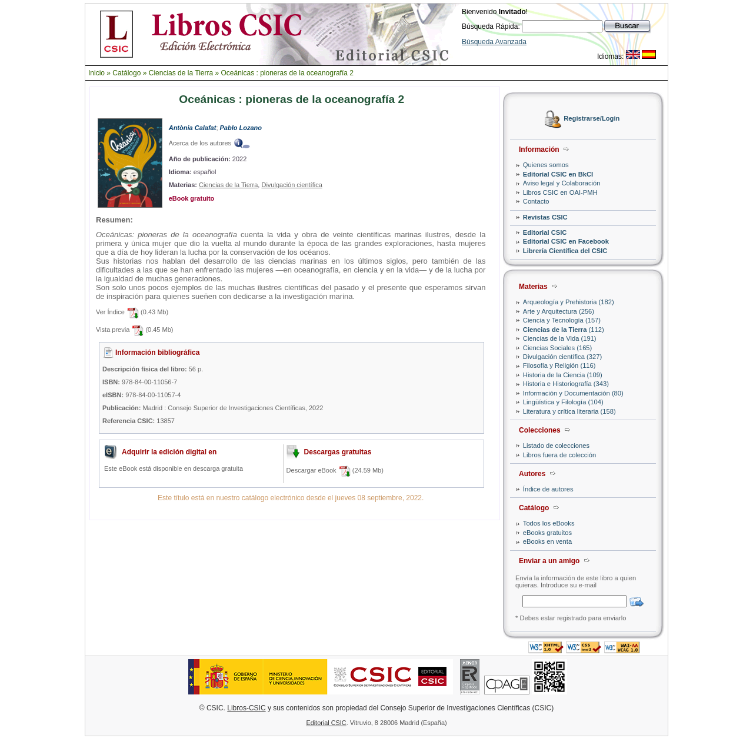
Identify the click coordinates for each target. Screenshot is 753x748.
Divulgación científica (291, 184)
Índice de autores (548, 489)
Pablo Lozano (241, 127)
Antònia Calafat (192, 127)
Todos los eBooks (549, 523)
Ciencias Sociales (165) (557, 347)
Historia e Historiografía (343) (566, 383)
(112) (563, 329)
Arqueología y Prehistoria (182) (568, 301)
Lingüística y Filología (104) (563, 401)
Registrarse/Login (591, 118)
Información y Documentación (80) (573, 393)
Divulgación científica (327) (562, 356)
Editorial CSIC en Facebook (566, 241)
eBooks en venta (547, 541)
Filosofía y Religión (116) (559, 365)
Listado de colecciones (556, 445)
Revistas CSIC (545, 217)
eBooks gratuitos (547, 532)
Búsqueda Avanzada (494, 42)
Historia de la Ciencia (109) (562, 374)
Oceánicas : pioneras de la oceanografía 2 (287, 73)
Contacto (536, 201)
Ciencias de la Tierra (181, 73)
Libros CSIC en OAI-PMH (560, 192)
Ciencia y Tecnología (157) (562, 320)
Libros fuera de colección (559, 454)
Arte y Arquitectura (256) (558, 311)
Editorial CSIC (545, 232)
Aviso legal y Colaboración (562, 183)
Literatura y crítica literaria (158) (569, 411)
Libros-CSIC (246, 708)
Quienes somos (546, 164)
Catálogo (126, 73)
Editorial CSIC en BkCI (558, 174)
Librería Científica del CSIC (565, 250)
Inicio (96, 73)
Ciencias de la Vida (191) (560, 338)
